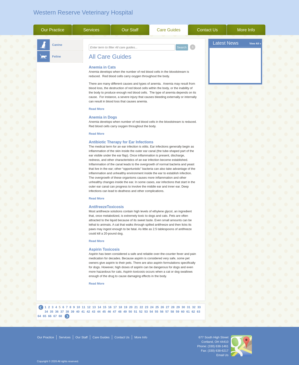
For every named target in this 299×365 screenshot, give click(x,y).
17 (115, 307)
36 (56, 311)
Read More (96, 109)
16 (109, 307)
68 (60, 316)
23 (146, 307)
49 (125, 311)
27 (167, 307)
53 (146, 311)
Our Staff (130, 30)
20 (130, 307)
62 (193, 311)
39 (72, 311)
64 (39, 316)
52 (140, 311)
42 (88, 311)
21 (136, 307)
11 (83, 307)
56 (161, 311)
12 (88, 307)
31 (188, 307)
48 (119, 311)
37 (62, 311)
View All (254, 43)
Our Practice (52, 30)
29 (178, 307)
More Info (246, 30)
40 (77, 311)
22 (141, 307)
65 (44, 316)
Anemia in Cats (102, 67)
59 (177, 311)
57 (167, 311)
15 (104, 307)
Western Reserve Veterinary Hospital (83, 12)
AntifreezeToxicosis (106, 207)
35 (51, 311)
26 (162, 307)
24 (151, 307)
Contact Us (207, 30)
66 (49, 316)
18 (120, 307)
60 (182, 311)
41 (83, 311)
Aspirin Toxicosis (104, 249)
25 (157, 307)
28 (172, 307)
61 (188, 311)
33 (199, 307)
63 (198, 311)
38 (67, 311)
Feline (49, 56)
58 (172, 311)
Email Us (222, 355)
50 (130, 311)
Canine (49, 44)
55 (156, 311)
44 (98, 311)
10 (78, 307)
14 (99, 307)
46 (109, 311)
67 (55, 316)
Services (91, 30)
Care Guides (169, 30)
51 (135, 311)
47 (114, 311)
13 (94, 307)
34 (46, 311)
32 (193, 307)
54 (151, 311)
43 (93, 311)
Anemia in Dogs (103, 117)
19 (125, 307)
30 (183, 307)
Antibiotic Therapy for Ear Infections (121, 142)
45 (104, 311)
